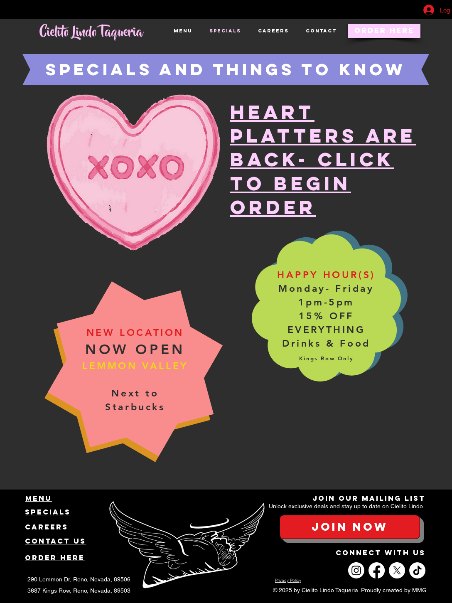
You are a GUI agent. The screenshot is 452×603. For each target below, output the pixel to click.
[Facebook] (376, 570)
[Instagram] (356, 570)
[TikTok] (417, 570)
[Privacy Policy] (287, 580)
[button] (350, 527)
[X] (397, 570)
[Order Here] (384, 31)
